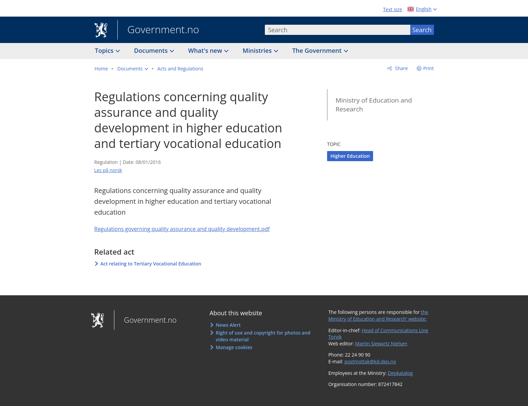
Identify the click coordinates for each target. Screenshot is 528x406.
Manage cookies (234, 347)
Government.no (158, 30)
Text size (392, 9)
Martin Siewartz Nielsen (381, 343)
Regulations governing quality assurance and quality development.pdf (182, 229)
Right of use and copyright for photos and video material (263, 336)
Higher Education (350, 156)
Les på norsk (108, 170)
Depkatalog (400, 373)
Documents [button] (151, 50)
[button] (132, 68)
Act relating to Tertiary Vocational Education (150, 263)
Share (401, 68)
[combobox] (337, 30)
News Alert (228, 325)
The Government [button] (317, 50)
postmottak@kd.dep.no (370, 361)
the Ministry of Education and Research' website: (378, 315)
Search (422, 30)
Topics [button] (105, 50)
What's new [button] (206, 50)
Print (428, 68)
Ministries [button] (258, 50)
